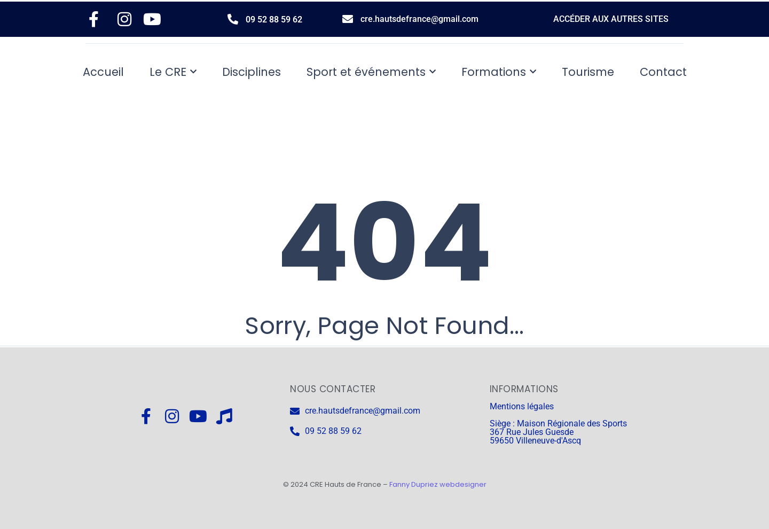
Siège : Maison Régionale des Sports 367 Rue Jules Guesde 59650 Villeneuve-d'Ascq (558, 432)
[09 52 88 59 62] (232, 19)
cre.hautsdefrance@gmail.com (419, 19)
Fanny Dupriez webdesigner (437, 484)
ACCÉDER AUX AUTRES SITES (611, 19)
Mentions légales (522, 406)
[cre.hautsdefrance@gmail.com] (347, 19)
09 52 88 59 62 (274, 19)
